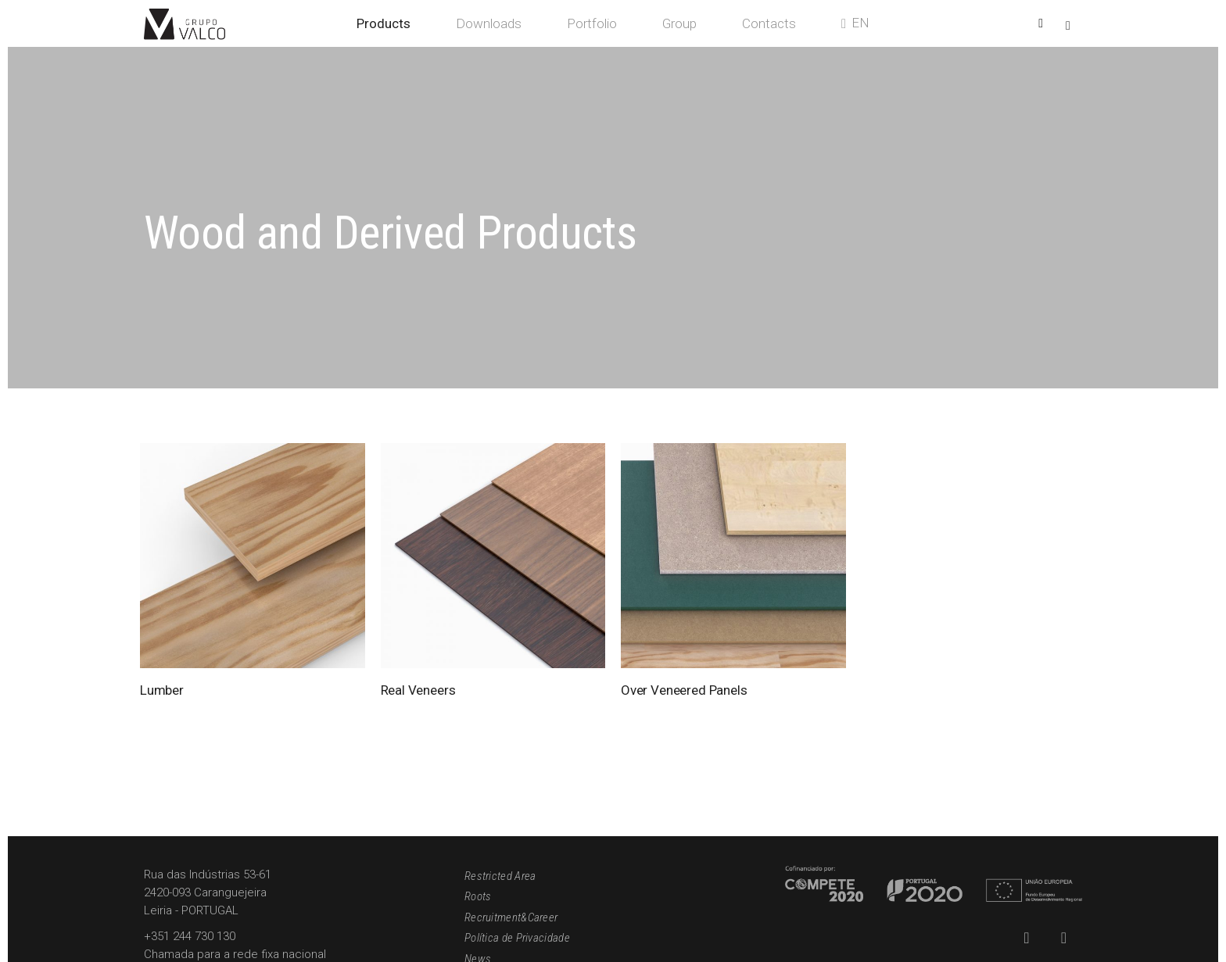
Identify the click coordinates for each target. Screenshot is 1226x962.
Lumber (162, 690)
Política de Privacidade (517, 938)
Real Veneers (418, 690)
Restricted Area (500, 876)
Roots (478, 896)
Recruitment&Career (510, 917)
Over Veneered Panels (684, 690)
